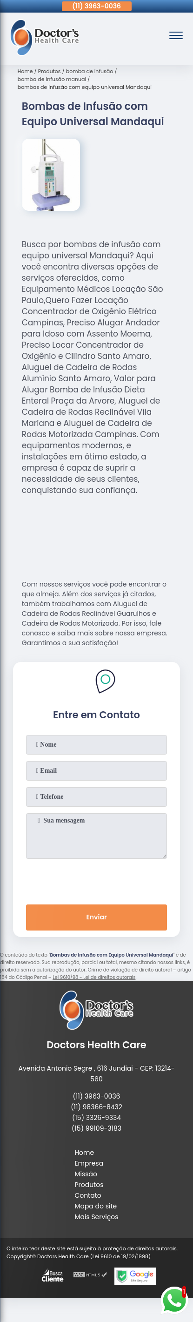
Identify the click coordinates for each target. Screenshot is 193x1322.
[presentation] (96, 880)
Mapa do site (95, 1206)
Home (84, 1152)
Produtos (88, 1184)
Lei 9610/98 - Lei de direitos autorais (94, 977)
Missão (85, 1174)
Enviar (96, 917)
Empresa (88, 1163)
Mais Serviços (96, 1216)
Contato (87, 1195)
